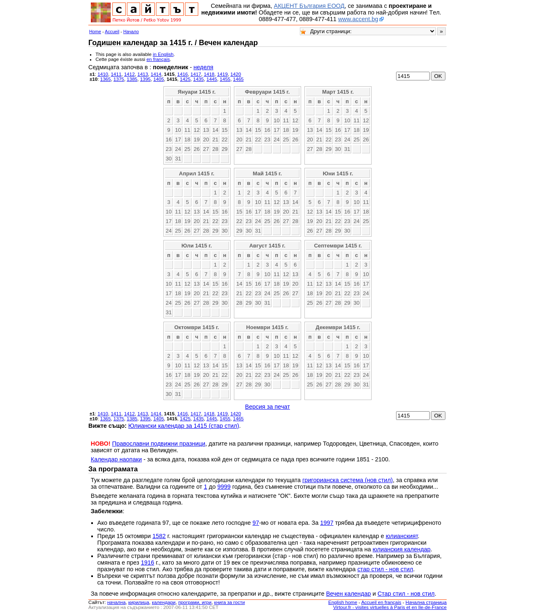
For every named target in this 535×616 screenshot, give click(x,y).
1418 (209, 74)
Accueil (112, 31)
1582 (159, 536)
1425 (185, 79)
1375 (119, 79)
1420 (235, 74)
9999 (224, 486)
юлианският (402, 536)
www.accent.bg (358, 19)
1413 (142, 74)
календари (163, 602)
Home (95, 31)
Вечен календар (348, 593)
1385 (132, 79)
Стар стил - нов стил (406, 593)
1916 (147, 562)
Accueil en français (381, 602)
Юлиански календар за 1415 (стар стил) (183, 425)
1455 (225, 79)
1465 (238, 79)
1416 (182, 74)
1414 (156, 74)
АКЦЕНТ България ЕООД (309, 5)
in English (163, 54)
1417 (195, 74)
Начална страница (426, 602)
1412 (129, 74)
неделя (203, 67)
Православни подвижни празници (158, 443)
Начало (131, 31)
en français (158, 59)
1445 (212, 79)
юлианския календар (402, 549)
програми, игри (195, 602)
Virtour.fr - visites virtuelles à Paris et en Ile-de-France (390, 607)
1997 (326, 522)
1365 (105, 79)
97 (256, 522)
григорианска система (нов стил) (347, 480)
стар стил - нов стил (385, 569)
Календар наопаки (116, 459)
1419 (222, 74)
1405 (158, 79)
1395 (145, 79)
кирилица (138, 602)
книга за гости (229, 602)
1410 (102, 74)
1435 (198, 79)
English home (342, 602)
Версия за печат (267, 406)
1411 (116, 74)
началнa (116, 602)
